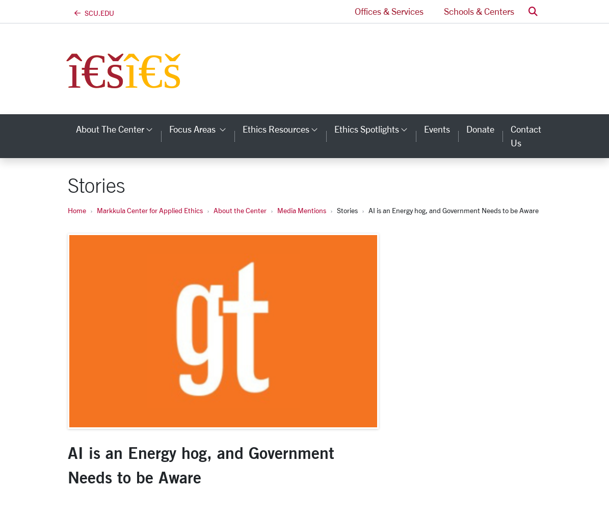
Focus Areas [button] (201, 129)
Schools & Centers (479, 11)
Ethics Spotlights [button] (375, 129)
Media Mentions (301, 210)
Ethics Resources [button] (284, 129)
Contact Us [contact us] (526, 136)
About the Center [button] (118, 129)
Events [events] (437, 129)
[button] (533, 11)
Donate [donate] (480, 129)
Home (77, 210)
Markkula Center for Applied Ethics (150, 210)
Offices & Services (389, 11)
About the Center (240, 210)
